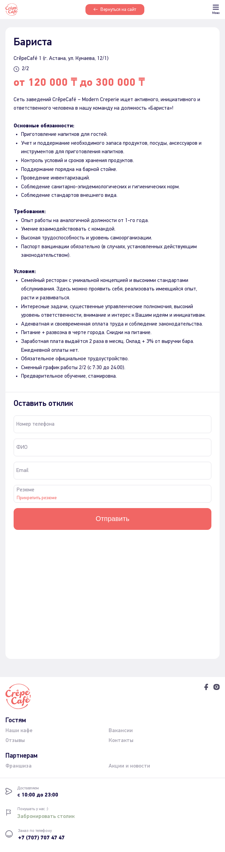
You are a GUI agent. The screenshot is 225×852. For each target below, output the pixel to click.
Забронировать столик (46, 816)
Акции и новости (129, 766)
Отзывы (15, 740)
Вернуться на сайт (115, 9)
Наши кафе (19, 730)
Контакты (121, 740)
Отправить (112, 518)
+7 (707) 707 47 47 (41, 838)
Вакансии (121, 730)
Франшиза (18, 766)
